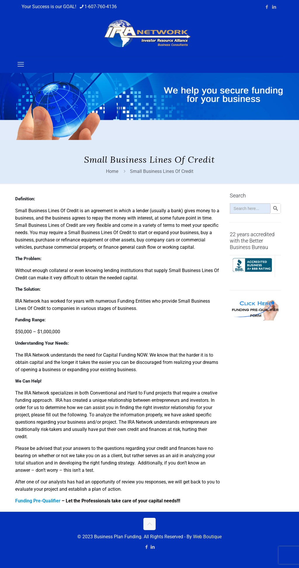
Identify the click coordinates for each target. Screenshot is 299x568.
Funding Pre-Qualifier (37, 501)
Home (112, 171)
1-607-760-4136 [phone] (100, 6)
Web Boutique (207, 536)
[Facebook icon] (267, 7)
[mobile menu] (21, 64)
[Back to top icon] (149, 524)
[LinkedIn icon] (274, 7)
